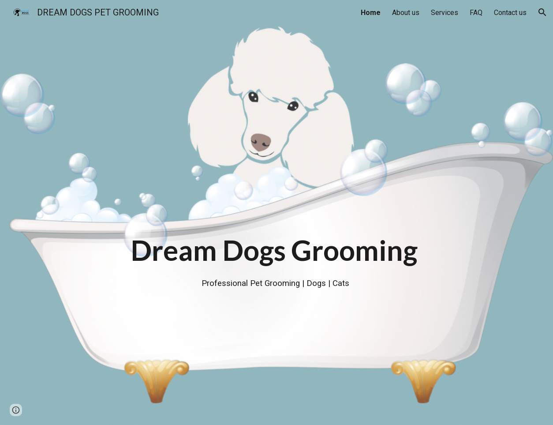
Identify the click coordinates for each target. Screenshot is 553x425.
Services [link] (444, 12)
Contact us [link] (510, 12)
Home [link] (371, 12)
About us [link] (405, 12)
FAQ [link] (476, 12)
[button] (542, 12)
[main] (276, 212)
